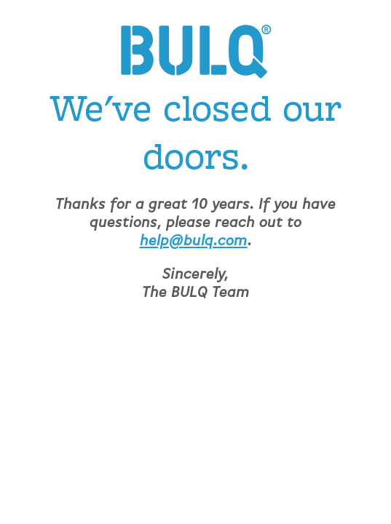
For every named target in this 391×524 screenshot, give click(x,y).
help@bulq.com (194, 241)
